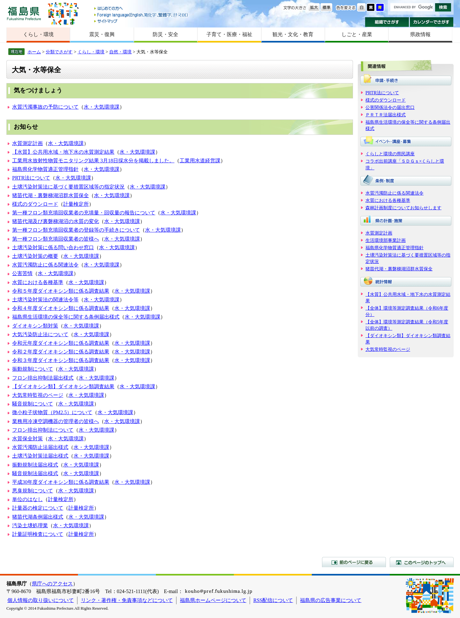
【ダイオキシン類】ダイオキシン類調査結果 (63, 386)
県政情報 (420, 34)
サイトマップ (141, 21)
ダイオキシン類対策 (35, 325)
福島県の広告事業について (330, 600)
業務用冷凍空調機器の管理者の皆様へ (55, 421)
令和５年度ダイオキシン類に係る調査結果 (60, 291)
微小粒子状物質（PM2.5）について (52, 412)
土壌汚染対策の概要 (35, 256)
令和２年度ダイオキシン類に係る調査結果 (60, 351)
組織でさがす (387, 22)
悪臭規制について (32, 490)
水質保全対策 (27, 438)
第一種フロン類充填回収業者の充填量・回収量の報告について (83, 212)
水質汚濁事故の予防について (45, 107)
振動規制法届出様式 (35, 464)
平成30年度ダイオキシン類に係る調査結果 (60, 482)
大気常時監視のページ (37, 395)
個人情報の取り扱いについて (40, 600)
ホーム (34, 51)
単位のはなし (27, 499)
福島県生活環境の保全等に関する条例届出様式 (65, 317)
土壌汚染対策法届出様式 (40, 456)
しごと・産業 (356, 34)
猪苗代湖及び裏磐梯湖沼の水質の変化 (55, 221)
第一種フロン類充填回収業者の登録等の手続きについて (76, 230)
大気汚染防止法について (40, 334)
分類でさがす (59, 51)
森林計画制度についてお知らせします (403, 207)
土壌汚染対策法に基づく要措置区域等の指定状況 (68, 186)
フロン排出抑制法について (42, 430)
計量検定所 (76, 204)
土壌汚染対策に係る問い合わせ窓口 (53, 247)
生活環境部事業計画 (385, 240)
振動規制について (32, 369)
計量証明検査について (37, 534)
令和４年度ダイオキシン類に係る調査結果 (60, 308)
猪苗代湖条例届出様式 (37, 517)
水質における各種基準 (37, 282)
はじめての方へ (141, 9)
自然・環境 (120, 51)
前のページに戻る (354, 562)
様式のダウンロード (35, 204)
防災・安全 (165, 34)
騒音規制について (32, 403)
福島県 (24, 13)
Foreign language (141, 15)
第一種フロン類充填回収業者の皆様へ (55, 239)
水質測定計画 (27, 143)
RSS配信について (273, 600)
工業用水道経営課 (200, 160)
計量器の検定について (37, 508)
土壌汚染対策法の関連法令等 (45, 299)
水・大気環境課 (101, 107)
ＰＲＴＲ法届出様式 (385, 114)
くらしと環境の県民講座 (390, 153)
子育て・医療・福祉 (229, 34)
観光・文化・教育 (292, 34)
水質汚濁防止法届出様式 (40, 447)
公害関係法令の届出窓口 (390, 107)
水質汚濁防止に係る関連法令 (45, 264)
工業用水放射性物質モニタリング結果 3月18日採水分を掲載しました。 (93, 160)
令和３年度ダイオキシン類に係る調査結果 (60, 360)
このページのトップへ (422, 562)
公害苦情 (22, 273)
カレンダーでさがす (432, 22)
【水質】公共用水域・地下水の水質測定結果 (63, 152)
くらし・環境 (38, 34)
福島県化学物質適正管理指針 (45, 169)
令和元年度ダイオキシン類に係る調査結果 (60, 343)
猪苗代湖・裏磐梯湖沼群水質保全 (50, 195)
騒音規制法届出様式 (35, 473)
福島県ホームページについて (213, 600)
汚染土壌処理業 (30, 525)
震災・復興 (102, 34)
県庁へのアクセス (52, 583)
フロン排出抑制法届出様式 (42, 378)
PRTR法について (31, 178)
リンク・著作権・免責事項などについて (127, 600)
